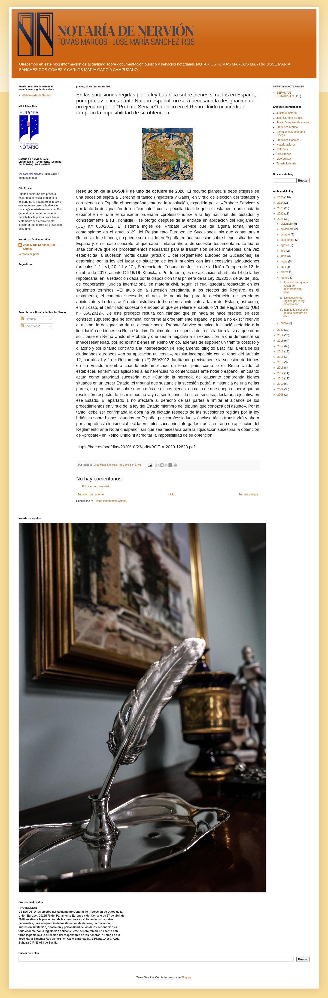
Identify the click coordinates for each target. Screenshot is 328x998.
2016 (280, 351)
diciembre (287, 223)
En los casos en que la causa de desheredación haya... (294, 287)
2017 (280, 346)
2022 (280, 213)
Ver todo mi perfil (28, 254)
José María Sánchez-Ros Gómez (39, 246)
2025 (280, 197)
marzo (285, 272)
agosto (285, 245)
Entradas (28, 319)
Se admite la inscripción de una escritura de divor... (294, 313)
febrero (285, 277)
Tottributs (282, 149)
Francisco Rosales (287, 140)
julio (283, 250)
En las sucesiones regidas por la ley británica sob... (292, 301)
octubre (286, 234)
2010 (280, 383)
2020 (280, 329)
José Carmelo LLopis (289, 117)
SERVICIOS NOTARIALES (285, 94)
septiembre (288, 239)
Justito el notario (286, 113)
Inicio (171, 494)
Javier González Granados (292, 122)
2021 (280, 218)
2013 (280, 367)
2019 (280, 335)
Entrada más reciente (90, 494)
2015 (280, 356)
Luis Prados (283, 154)
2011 (280, 378)
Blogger (186, 977)
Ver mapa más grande (29, 174)
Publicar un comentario (96, 486)
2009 (280, 389)
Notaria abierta (285, 144)
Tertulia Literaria (286, 163)
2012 (280, 373)
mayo (284, 261)
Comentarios (30, 326)
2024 (280, 202)
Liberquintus (284, 158)
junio (284, 256)
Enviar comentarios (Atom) (110, 501)
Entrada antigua (248, 494)
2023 (280, 208)
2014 (280, 362)
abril (284, 266)
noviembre (287, 229)
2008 (280, 394)
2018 (280, 340)
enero (285, 323)
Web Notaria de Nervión (37, 95)
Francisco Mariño (287, 127)
